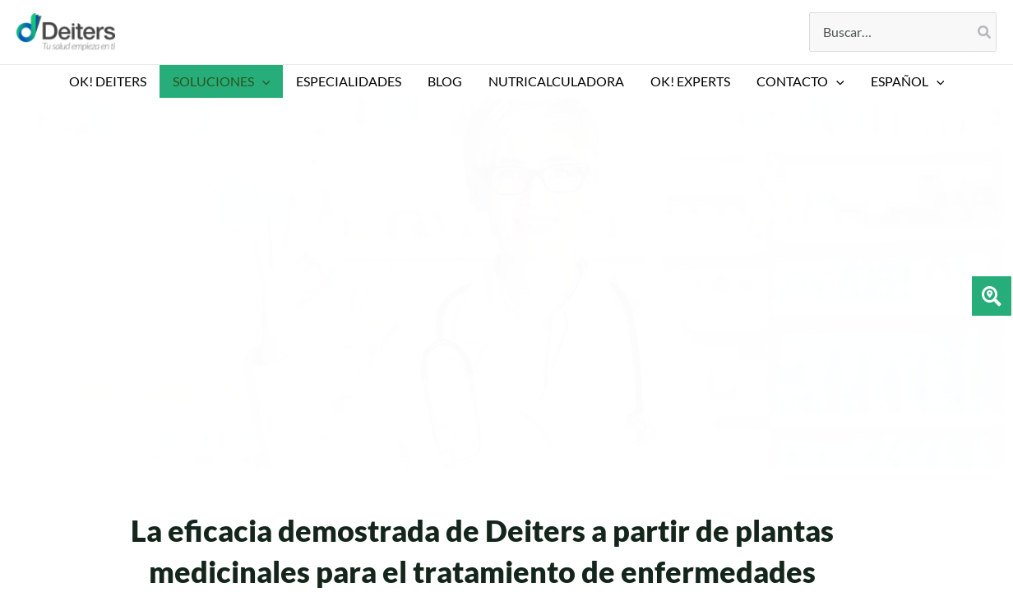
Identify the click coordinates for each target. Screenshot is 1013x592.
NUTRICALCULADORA (556, 81)
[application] (262, 81)
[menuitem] (908, 81)
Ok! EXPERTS (690, 81)
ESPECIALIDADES (348, 81)
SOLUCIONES (222, 81)
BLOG (445, 81)
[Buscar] (985, 32)
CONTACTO (800, 81)
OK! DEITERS (107, 81)
